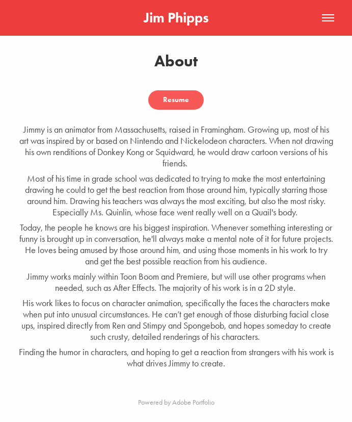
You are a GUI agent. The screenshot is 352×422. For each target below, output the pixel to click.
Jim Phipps (176, 17)
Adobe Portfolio (193, 402)
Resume (176, 99)
